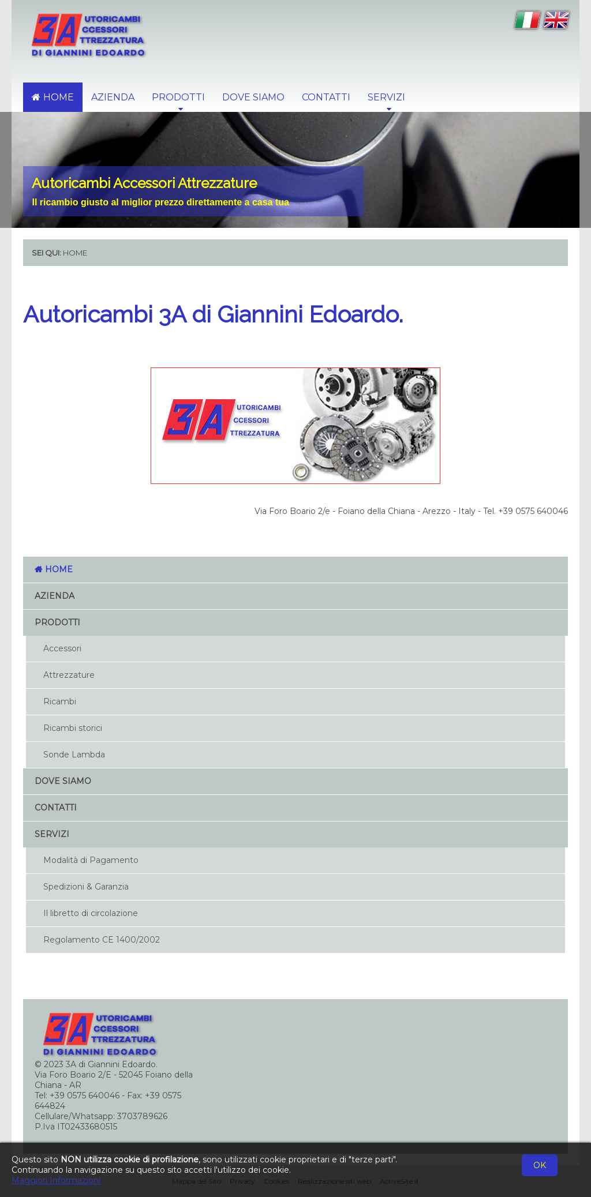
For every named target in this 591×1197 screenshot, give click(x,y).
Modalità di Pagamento (91, 860)
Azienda (112, 97)
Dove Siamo (253, 97)
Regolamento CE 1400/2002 (101, 940)
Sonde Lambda (74, 754)
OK (539, 1165)
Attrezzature (69, 675)
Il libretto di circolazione (90, 913)
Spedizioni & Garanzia (86, 886)
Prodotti (57, 622)
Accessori (62, 648)
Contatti (326, 97)
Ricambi (59, 701)
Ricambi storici (72, 728)
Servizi (52, 834)
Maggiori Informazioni (56, 1180)
